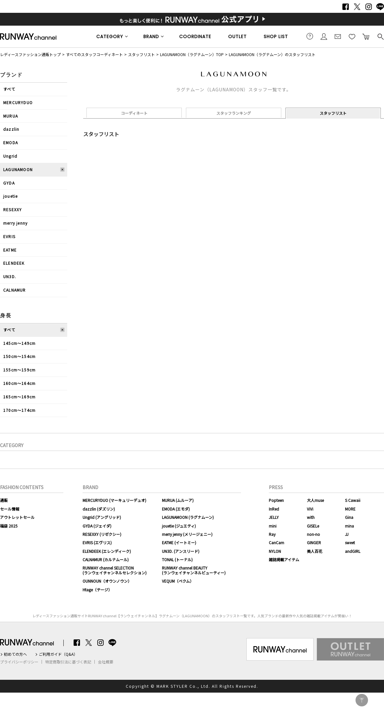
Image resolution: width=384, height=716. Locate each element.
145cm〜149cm (19, 343)
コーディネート (134, 113)
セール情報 (9, 509)
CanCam (276, 542)
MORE (350, 509)
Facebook (345, 7)
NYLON (275, 551)
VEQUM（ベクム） (178, 581)
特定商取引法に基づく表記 (68, 662)
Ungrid (10, 156)
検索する (380, 36)
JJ (346, 534)
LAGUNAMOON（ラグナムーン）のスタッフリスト (272, 54)
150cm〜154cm (19, 356)
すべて (9, 89)
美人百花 (314, 551)
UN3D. (9, 276)
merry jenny (15, 223)
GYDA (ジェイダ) (97, 526)
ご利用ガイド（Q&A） (58, 654)
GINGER (314, 542)
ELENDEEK (14, 263)
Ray (272, 534)
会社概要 (105, 662)
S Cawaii (352, 500)
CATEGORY (109, 36)
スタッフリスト (141, 54)
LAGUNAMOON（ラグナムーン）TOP (192, 54)
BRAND (151, 36)
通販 (4, 500)
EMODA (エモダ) (176, 509)
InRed (274, 509)
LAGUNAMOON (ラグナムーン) (188, 517)
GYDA (9, 183)
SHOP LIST (276, 36)
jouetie (10, 196)
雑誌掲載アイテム (284, 559)
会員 (324, 36)
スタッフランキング (233, 113)
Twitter (357, 7)
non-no (313, 534)
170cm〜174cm (19, 410)
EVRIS (9, 236)
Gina (349, 517)
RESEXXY (12, 209)
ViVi (310, 509)
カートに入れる (366, 36)
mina (349, 526)
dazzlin (11, 129)
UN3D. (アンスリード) (180, 551)
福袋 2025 (9, 526)
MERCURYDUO (18, 102)
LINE (380, 7)
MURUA (10, 116)
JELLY (274, 517)
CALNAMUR (14, 290)
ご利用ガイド (310, 36)
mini (272, 526)
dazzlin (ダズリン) (99, 509)
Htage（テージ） (97, 589)
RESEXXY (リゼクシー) (102, 534)
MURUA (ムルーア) (178, 500)
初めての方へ (15, 654)
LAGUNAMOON (18, 169)
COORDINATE (195, 36)
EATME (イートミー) (179, 542)
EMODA (10, 142)
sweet (350, 542)
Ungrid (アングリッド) (102, 517)
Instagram (368, 7)
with (311, 517)
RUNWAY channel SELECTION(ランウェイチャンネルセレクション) (115, 570)
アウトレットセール (17, 517)
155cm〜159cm (19, 369)
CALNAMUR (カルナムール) (106, 559)
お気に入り (352, 36)
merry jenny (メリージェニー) (187, 534)
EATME (10, 250)
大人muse (315, 500)
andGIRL (352, 551)
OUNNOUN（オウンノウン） (107, 581)
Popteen (276, 500)
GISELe (313, 526)
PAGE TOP (362, 700)
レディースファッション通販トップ (30, 54)
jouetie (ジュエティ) (179, 526)
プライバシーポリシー (19, 662)
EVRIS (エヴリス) (97, 542)
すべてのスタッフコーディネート (94, 54)
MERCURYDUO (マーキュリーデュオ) (114, 500)
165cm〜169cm (19, 396)
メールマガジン (338, 36)
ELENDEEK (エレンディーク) (107, 551)
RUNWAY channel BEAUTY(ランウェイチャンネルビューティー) (194, 570)
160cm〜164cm (19, 383)
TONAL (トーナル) (177, 559)
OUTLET (237, 36)
